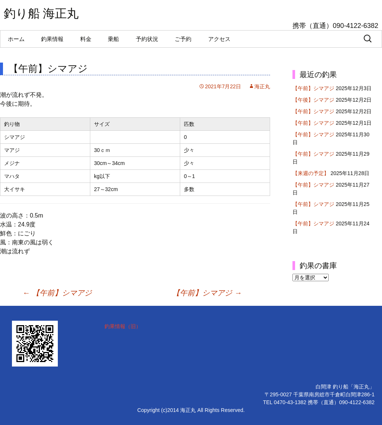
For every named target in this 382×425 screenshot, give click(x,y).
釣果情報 (52, 39)
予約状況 (147, 39)
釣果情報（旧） (122, 326)
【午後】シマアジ (313, 100)
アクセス (219, 39)
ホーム (16, 39)
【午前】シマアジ (57, 293)
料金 (85, 39)
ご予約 (183, 39)
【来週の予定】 (310, 173)
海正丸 (262, 86)
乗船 (113, 39)
